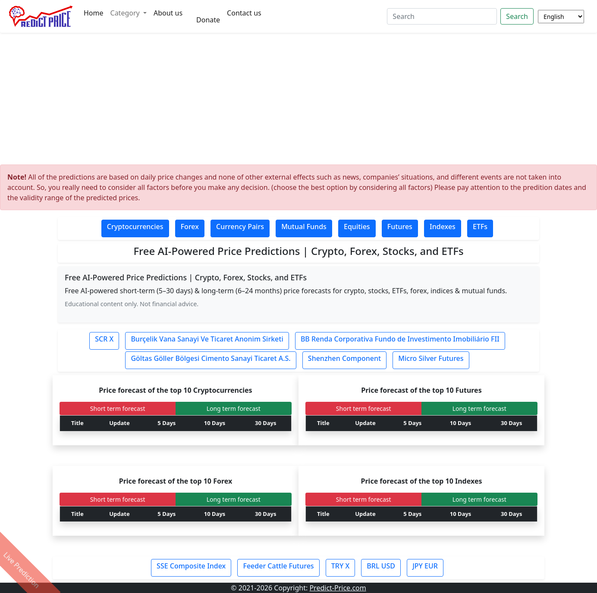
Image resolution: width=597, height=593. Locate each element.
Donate (208, 20)
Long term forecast (234, 408)
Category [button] (125, 13)
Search (517, 16)
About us (168, 13)
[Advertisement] (298, 100)
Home (94, 13)
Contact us (244, 13)
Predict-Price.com (337, 588)
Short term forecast (117, 408)
